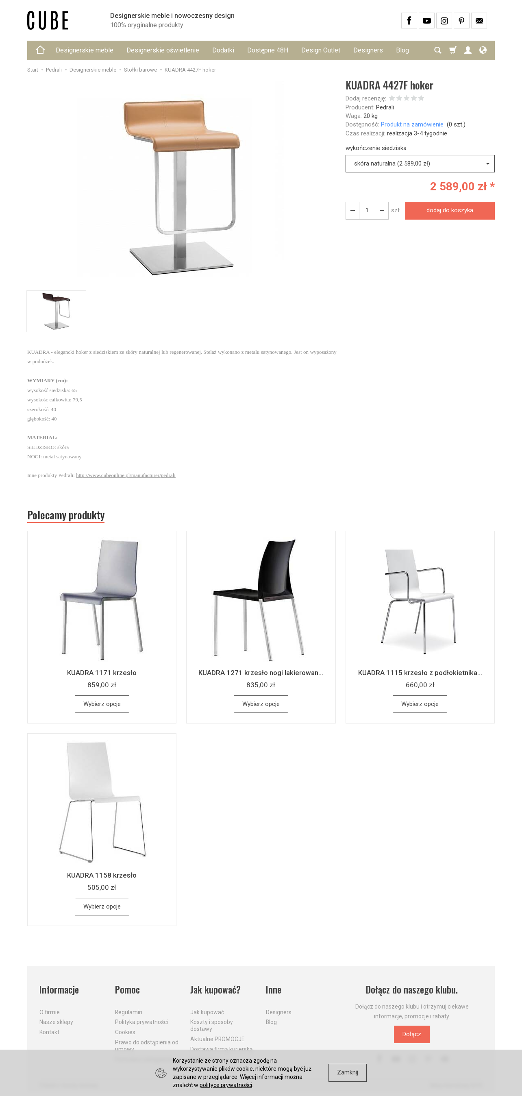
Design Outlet (320, 50)
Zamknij (347, 1072)
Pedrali (385, 107)
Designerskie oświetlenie (162, 50)
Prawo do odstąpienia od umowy (146, 1045)
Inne (273, 990)
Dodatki (223, 50)
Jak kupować (207, 1012)
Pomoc (127, 990)
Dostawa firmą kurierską (221, 1049)
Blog (271, 1022)
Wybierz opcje (102, 704)
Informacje (59, 990)
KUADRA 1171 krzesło (102, 673)
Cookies (125, 1032)
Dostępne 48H (267, 50)
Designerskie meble (84, 50)
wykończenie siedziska (376, 148)
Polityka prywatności (141, 1022)
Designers (368, 50)
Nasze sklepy (56, 1022)
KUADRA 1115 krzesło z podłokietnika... (420, 673)
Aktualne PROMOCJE (217, 1039)
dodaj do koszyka (449, 210)
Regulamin (128, 1012)
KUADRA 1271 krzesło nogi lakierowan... (260, 673)
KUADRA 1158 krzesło (102, 875)
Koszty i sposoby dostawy (211, 1025)
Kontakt (49, 1032)
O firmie (49, 1012)
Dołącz (411, 1034)
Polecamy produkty (65, 515)
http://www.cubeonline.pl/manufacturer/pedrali (126, 475)
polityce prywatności (226, 1085)
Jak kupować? (215, 990)
